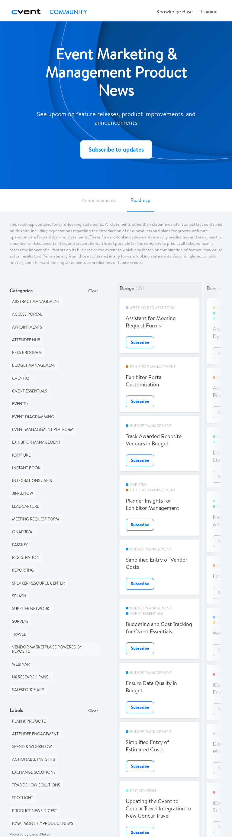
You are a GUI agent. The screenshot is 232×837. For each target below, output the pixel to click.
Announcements (99, 200)
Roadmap (140, 200)
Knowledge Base (174, 11)
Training (209, 11)
